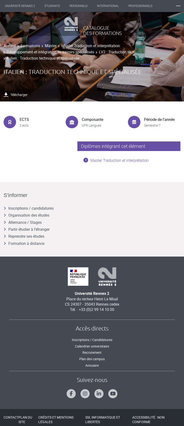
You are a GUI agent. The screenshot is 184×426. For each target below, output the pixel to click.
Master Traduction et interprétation (90, 45)
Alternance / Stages (23, 222)
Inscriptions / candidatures (29, 208)
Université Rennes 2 (20, 6)
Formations (30, 45)
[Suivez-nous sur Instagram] (85, 393)
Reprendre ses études (24, 236)
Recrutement (92, 352)
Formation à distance (24, 243)
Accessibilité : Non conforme (148, 419)
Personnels (78, 6)
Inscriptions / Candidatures (92, 339)
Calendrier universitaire (92, 346)
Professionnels (140, 6)
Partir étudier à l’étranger (27, 229)
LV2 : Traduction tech (117, 52)
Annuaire (92, 365)
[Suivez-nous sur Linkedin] (99, 393)
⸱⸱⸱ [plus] (178, 6)
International (108, 6)
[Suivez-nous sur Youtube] (112, 393)
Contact (11, 417)
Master (51, 45)
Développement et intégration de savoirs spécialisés (50, 52)
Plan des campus (92, 359)
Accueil (10, 45)
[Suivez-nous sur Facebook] (71, 393)
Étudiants (52, 6)
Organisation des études (26, 215)
